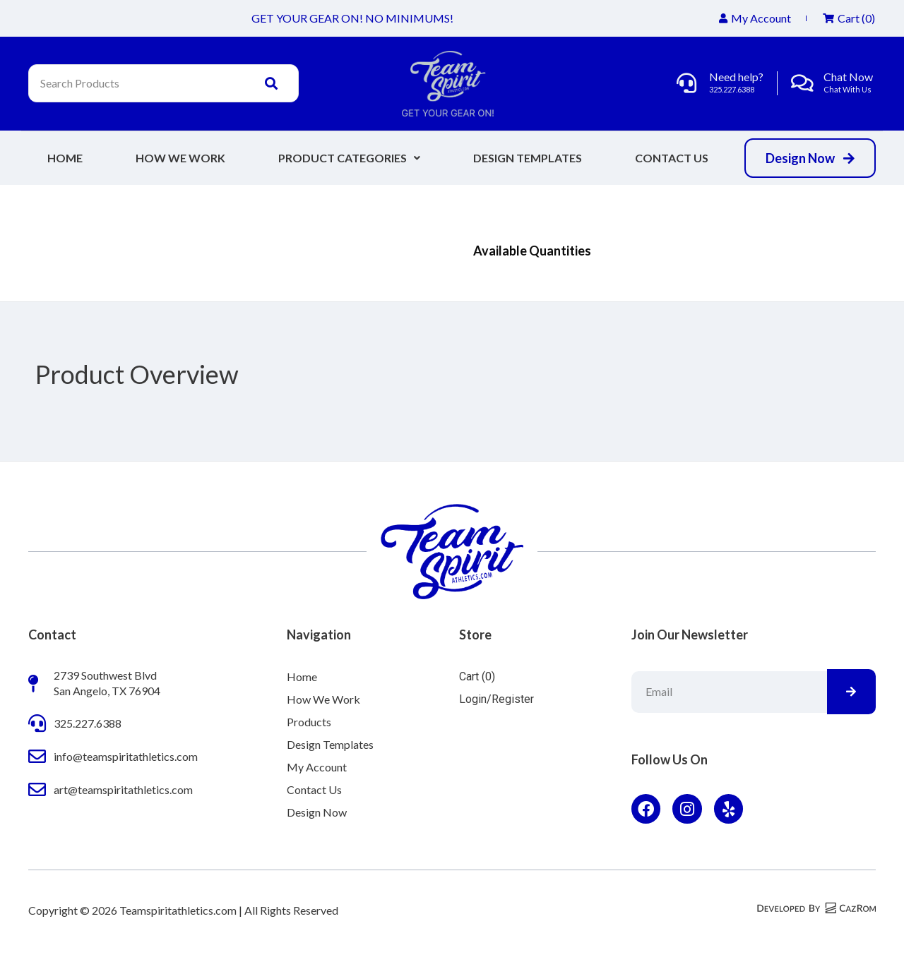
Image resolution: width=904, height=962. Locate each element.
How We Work (180, 157)
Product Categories (349, 157)
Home (65, 157)
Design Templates (527, 157)
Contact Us (671, 157)
